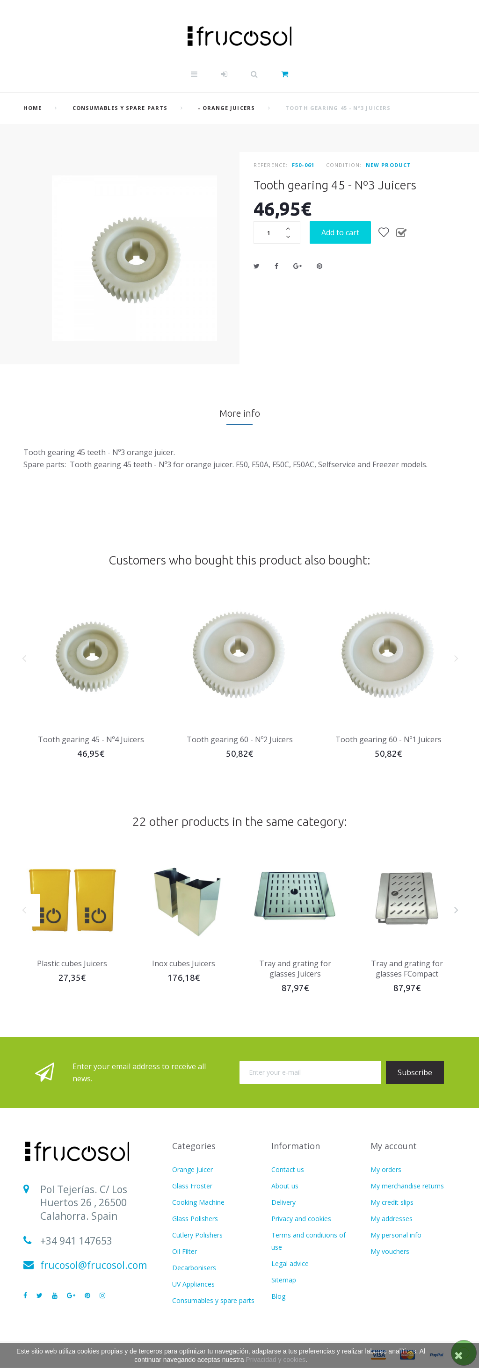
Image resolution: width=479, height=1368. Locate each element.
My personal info (395, 1234)
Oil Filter (184, 1251)
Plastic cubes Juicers (72, 963)
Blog (278, 1296)
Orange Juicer (192, 1169)
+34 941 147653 (76, 1240)
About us (284, 1185)
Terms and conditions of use (308, 1241)
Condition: (344, 164)
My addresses (391, 1218)
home (32, 107)
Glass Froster (192, 1185)
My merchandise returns (407, 1185)
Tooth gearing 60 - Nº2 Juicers (240, 739)
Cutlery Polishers (197, 1234)
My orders (385, 1169)
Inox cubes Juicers (183, 963)
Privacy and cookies (301, 1218)
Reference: (271, 164)
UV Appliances (193, 1284)
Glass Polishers (195, 1218)
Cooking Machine (198, 1202)
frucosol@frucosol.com (93, 1265)
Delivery (283, 1202)
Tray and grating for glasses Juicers (295, 968)
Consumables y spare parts (120, 107)
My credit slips (392, 1202)
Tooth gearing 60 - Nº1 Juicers (388, 739)
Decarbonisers (194, 1267)
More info (239, 413)
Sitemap (283, 1279)
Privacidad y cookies (275, 1359)
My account (393, 1145)
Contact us (287, 1169)
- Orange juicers (226, 107)
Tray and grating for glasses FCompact (407, 968)
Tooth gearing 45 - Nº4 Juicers (91, 739)
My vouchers (389, 1251)
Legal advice (290, 1263)
